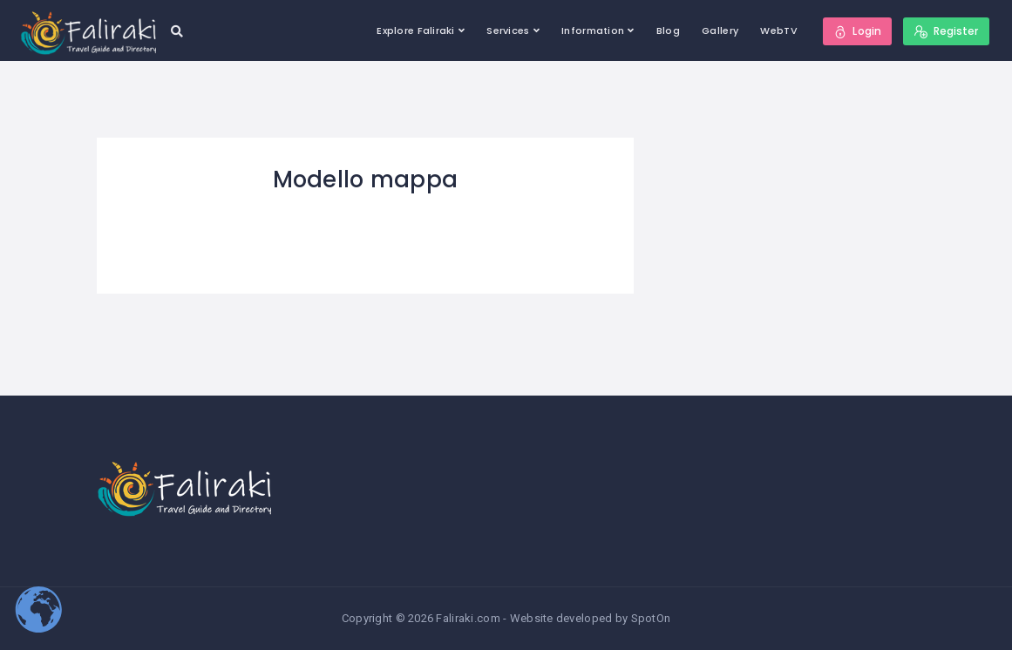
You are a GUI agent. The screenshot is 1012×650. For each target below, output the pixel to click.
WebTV (778, 30)
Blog (668, 30)
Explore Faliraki (415, 30)
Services (507, 30)
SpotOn (651, 618)
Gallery (720, 30)
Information (592, 30)
